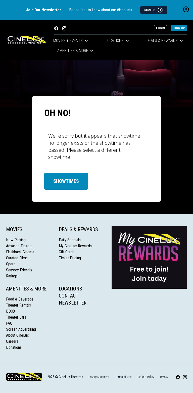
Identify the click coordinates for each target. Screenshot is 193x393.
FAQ (9, 323)
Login (160, 28)
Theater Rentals (18, 305)
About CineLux (17, 335)
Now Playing (16, 239)
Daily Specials (70, 239)
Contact (68, 296)
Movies (14, 229)
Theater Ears (16, 317)
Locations (117, 40)
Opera (10, 264)
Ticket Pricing (70, 258)
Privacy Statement (98, 377)
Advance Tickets (19, 245)
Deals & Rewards (165, 40)
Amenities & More (75, 50)
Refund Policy (145, 377)
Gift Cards (66, 252)
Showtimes (66, 181)
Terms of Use (123, 377)
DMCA (164, 377)
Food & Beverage (19, 299)
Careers (12, 341)
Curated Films (17, 258)
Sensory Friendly (19, 270)
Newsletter (72, 303)
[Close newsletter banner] (186, 9)
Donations (14, 347)
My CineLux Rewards (75, 245)
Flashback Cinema (20, 252)
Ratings (12, 276)
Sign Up (179, 28)
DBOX (10, 311)
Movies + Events (70, 40)
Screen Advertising (21, 329)
